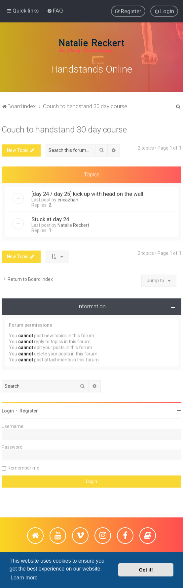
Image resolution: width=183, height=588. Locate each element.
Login (8, 409)
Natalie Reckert (73, 223)
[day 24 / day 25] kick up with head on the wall (87, 192)
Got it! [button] (146, 570)
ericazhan (67, 198)
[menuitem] (55, 10)
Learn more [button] (24, 577)
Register (28, 409)
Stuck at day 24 (50, 217)
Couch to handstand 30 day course (64, 128)
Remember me (23, 466)
